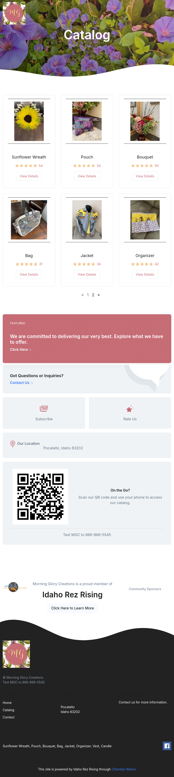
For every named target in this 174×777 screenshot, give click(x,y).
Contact (8, 717)
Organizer (144, 255)
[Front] (15, 13)
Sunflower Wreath (29, 157)
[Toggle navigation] (167, 13)
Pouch (87, 157)
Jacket (87, 255)
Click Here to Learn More (72, 608)
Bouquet (145, 157)
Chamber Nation (123, 769)
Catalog (8, 710)
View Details (29, 176)
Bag (29, 255)
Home (7, 703)
